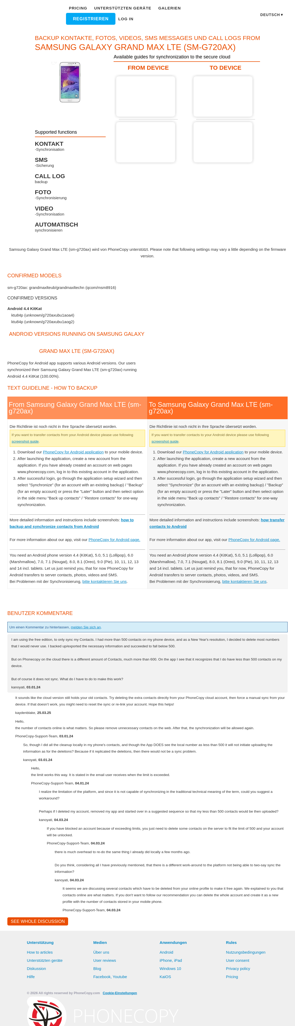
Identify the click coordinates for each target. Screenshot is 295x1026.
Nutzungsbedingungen (246, 979)
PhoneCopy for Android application (77, 458)
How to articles (40, 979)
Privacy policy (238, 995)
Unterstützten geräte (121, 8)
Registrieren (91, 19)
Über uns (101, 979)
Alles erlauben (144, 1016)
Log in (125, 18)
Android (167, 979)
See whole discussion (36, 948)
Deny (174, 1016)
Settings (196, 1016)
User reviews (105, 987)
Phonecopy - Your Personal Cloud (34, 15)
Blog (97, 995)
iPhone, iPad (171, 987)
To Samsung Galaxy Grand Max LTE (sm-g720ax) (221, 96)
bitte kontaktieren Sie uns (108, 601)
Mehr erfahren (101, 1017)
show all (18, 328)
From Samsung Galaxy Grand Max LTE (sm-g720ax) (147, 96)
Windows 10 (171, 995)
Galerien (164, 8)
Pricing (80, 8)
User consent (238, 987)
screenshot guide (44, 448)
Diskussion (37, 995)
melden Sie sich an (95, 646)
